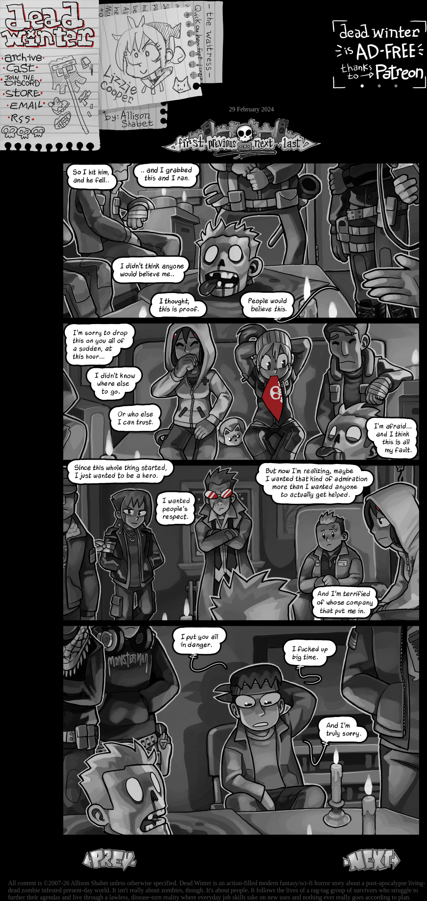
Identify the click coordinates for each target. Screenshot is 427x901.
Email (29, 108)
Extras (29, 83)
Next (261, 139)
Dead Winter (59, 25)
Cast (29, 70)
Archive (29, 57)
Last (299, 139)
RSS (29, 123)
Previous (225, 139)
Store (29, 95)
